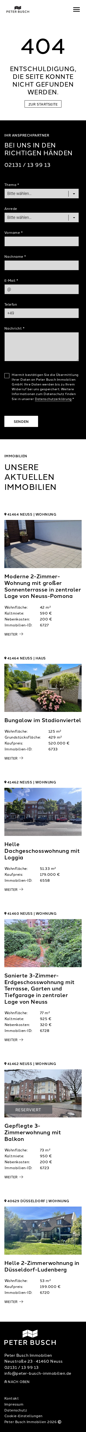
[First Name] (41, 241)
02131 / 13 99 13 (27, 164)
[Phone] (41, 313)
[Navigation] (76, 9)
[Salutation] (41, 217)
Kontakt (11, 1398)
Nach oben (17, 1381)
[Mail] (41, 289)
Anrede (10, 208)
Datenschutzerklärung (53, 398)
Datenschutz (15, 1410)
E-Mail (11, 280)
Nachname (15, 256)
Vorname (13, 232)
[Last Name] (41, 265)
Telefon (10, 304)
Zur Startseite (43, 104)
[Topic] (41, 194)
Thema (11, 184)
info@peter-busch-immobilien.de (37, 1373)
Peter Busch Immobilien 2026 (33, 1421)
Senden (21, 421)
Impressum (14, 1404)
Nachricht (14, 328)
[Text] (41, 346)
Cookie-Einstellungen (23, 1415)
